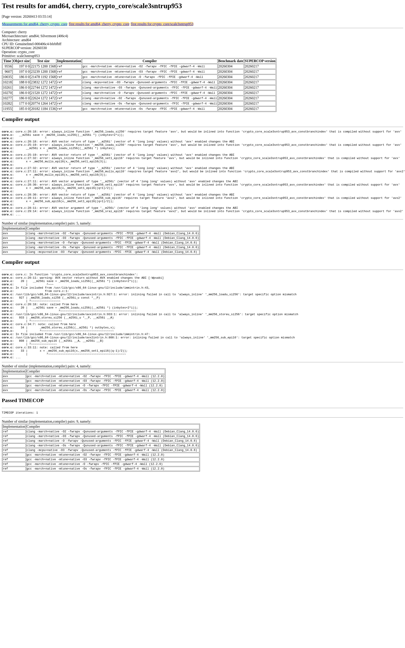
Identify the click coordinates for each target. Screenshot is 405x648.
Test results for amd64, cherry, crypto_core (99, 24)
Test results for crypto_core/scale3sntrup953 (162, 24)
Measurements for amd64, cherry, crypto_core (34, 24)
